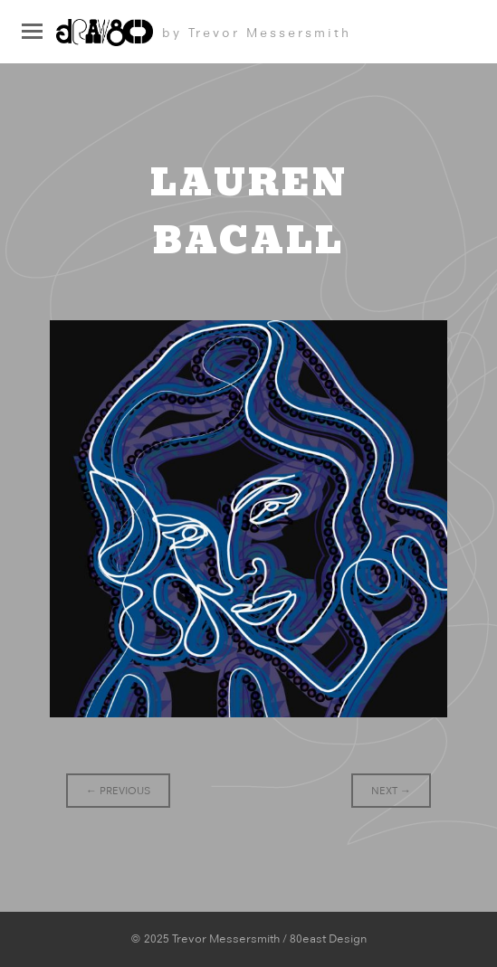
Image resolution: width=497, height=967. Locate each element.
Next (391, 790)
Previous (118, 790)
